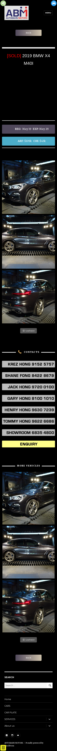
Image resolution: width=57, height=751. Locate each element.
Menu (48, 13)
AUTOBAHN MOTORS (13, 743)
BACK (28, 33)
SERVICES (9, 719)
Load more (28, 331)
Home (7, 699)
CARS (7, 706)
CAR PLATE (10, 712)
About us (9, 726)
